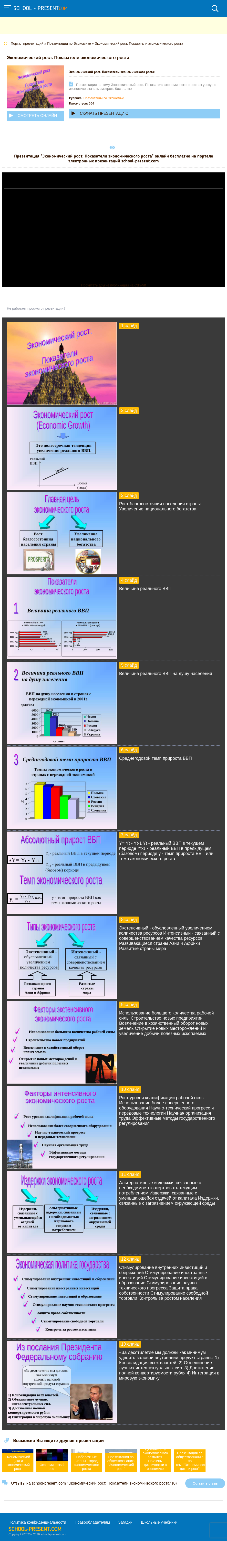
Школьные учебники (159, 1522)
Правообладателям (92, 1522)
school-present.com (35, 1529)
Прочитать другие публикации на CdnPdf (113, 285)
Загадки (125, 1522)
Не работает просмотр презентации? (36, 308)
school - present (40, 8)
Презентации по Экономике (103, 98)
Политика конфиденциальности (37, 1522)
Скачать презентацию (100, 113)
